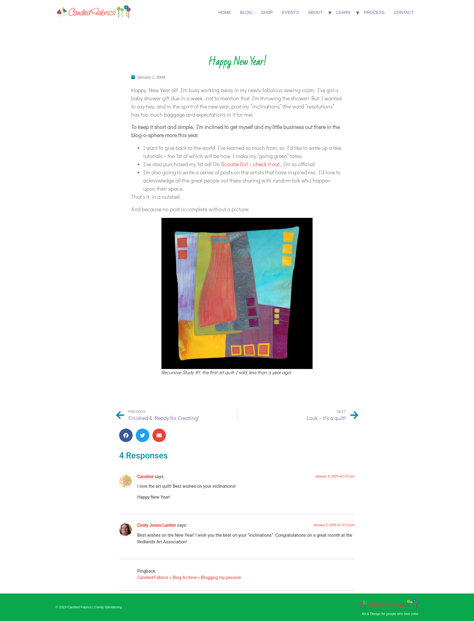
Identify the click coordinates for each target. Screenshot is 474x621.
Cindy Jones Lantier (156, 525)
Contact (404, 12)
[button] (126, 435)
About (315, 12)
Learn (343, 12)
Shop (267, 12)
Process (374, 12)
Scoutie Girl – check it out (250, 164)
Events (290, 12)
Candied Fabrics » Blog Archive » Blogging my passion (189, 577)
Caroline (145, 476)
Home (224, 12)
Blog (246, 12)
